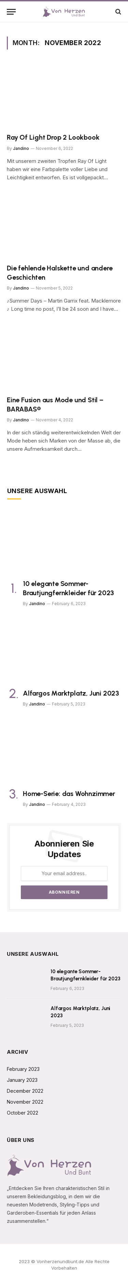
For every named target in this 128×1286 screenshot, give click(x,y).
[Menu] (11, 11)
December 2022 (25, 1091)
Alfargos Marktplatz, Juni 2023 (71, 693)
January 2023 (22, 1080)
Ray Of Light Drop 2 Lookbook (53, 137)
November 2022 (25, 1102)
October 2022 (22, 1113)
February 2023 (23, 1069)
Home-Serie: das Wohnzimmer (69, 793)
